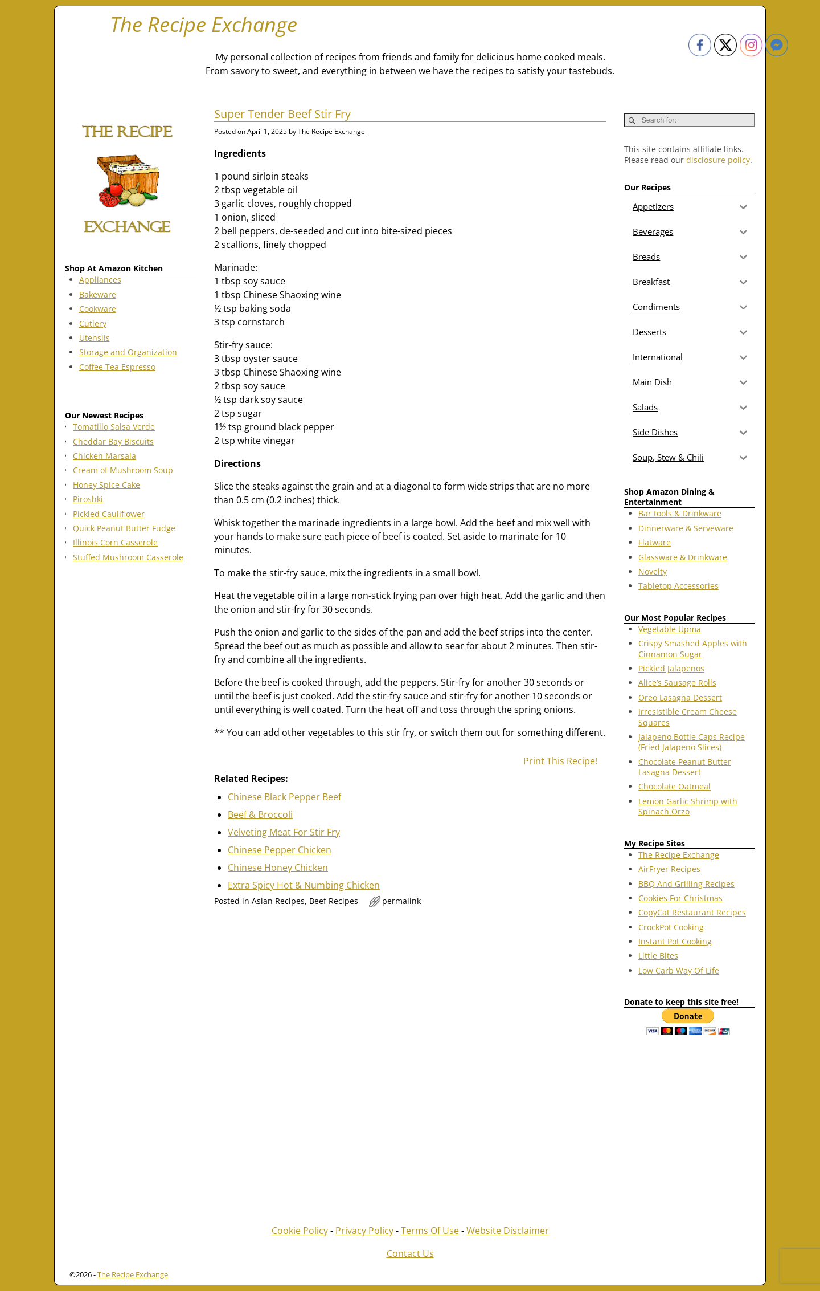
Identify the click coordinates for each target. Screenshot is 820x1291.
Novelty (652, 571)
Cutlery (92, 323)
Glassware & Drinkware (682, 557)
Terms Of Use (430, 1230)
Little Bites (658, 955)
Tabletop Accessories (678, 585)
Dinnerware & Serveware (685, 528)
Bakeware (97, 294)
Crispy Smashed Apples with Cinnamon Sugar (692, 648)
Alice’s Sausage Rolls (677, 682)
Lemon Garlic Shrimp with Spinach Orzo (687, 806)
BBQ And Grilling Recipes (686, 883)
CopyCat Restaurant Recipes (692, 912)
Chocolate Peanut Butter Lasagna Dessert (684, 766)
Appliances (100, 279)
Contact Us (410, 1253)
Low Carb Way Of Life (678, 970)
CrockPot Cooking (671, 927)
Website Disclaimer (507, 1230)
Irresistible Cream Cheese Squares (687, 716)
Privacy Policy (364, 1230)
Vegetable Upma (669, 629)
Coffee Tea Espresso (117, 366)
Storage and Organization (128, 352)
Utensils (94, 337)
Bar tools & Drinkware (679, 513)
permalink (401, 900)
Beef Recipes (333, 900)
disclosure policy (718, 159)
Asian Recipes (278, 900)
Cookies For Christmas (680, 898)
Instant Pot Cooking (675, 941)
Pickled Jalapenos (671, 668)
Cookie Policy (300, 1230)
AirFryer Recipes (669, 869)
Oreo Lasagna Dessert (680, 697)
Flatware (654, 542)
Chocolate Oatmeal (674, 786)
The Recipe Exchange (203, 24)
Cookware (97, 308)
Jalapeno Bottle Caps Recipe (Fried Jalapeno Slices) (691, 741)
